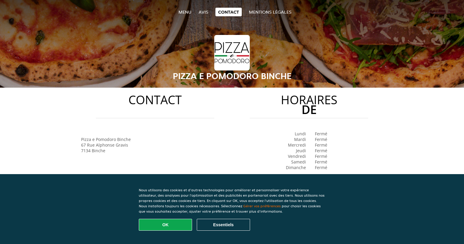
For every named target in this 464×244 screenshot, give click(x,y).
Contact (228, 12)
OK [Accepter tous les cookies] (165, 224)
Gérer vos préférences (262, 206)
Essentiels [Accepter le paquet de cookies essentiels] (223, 224)
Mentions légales (270, 12)
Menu (184, 12)
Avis (203, 12)
